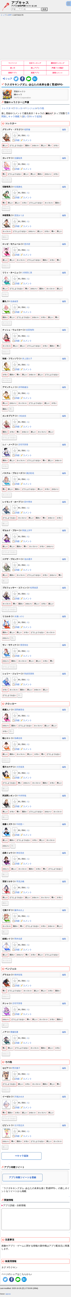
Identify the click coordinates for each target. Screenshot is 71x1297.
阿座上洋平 (27, 530)
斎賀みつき (19, 215)
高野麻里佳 (19, 709)
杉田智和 (30, 330)
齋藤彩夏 (14, 1032)
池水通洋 (28, 559)
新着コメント (57, 73)
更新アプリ (35, 73)
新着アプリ (12, 73)
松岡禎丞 (34, 588)
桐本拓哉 (18, 975)
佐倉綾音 (14, 301)
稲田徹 (27, 129)
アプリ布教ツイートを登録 (22, 1177)
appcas (8, 1294)
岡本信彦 (18, 939)
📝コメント (26, 140)
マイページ (12, 63)
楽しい (5, 146)
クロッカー (19, 108)
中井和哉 (22, 795)
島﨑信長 (18, 738)
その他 (40, 108)
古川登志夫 (19, 1125)
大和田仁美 (27, 272)
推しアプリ (35, 68)
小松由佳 (22, 416)
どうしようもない (16, 146)
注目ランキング (35, 63)
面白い (27, 146)
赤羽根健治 (23, 387)
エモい (56, 146)
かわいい (35, 146)
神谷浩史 (20, 853)
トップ (3, 15)
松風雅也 (18, 187)
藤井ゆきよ (19, 910)
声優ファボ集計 (58, 68)
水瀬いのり (19, 616)
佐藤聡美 (18, 158)
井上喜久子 (27, 358)
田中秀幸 (28, 502)
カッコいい (7, 151)
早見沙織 (20, 881)
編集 (64, 129)
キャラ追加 (35, 116)
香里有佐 (24, 645)
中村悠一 (20, 824)
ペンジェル (31, 108)
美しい (43, 146)
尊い (49, 146)
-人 (27, 135)
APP (10, 15)
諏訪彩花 (30, 473)
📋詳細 (15, 140)
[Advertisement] (35, 38)
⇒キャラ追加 (21, 1156)
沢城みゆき (19, 1096)
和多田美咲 (29, 674)
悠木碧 (27, 244)
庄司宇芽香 (23, 444)
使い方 (12, 68)
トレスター (7, 108)
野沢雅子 (16, 1068)
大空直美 (20, 767)
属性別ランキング (57, 63)
